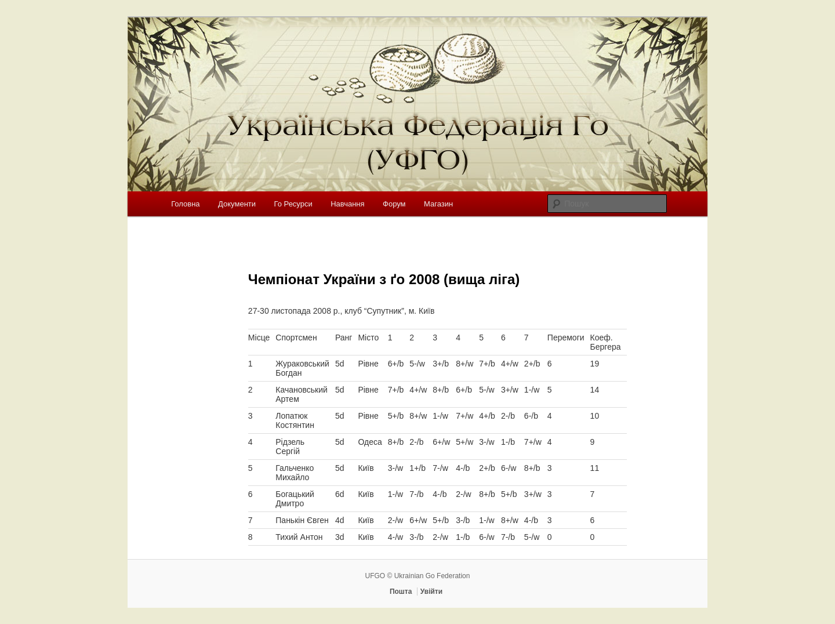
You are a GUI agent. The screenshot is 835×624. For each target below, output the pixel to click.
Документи (237, 203)
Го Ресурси (293, 203)
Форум (394, 203)
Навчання (347, 203)
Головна (185, 203)
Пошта (401, 591)
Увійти (431, 591)
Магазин (438, 203)
